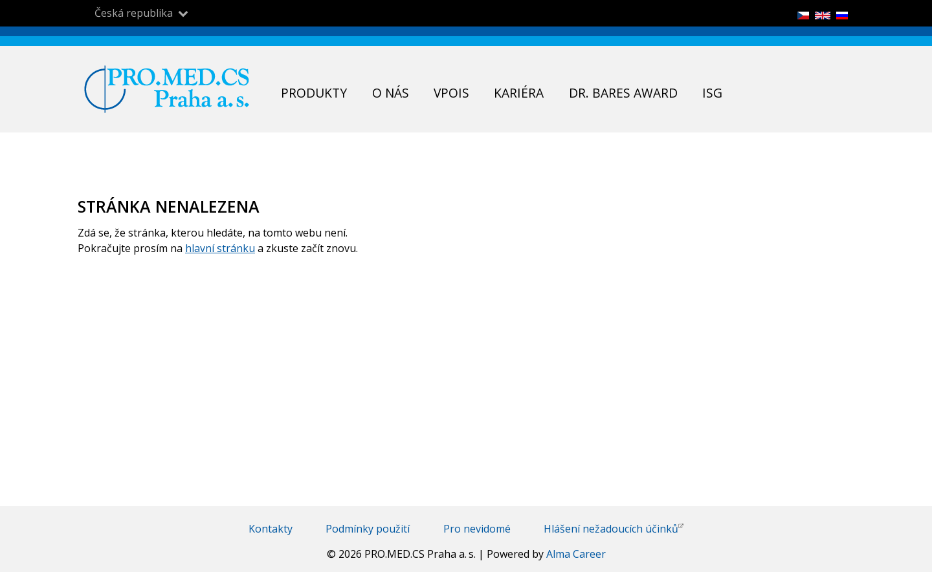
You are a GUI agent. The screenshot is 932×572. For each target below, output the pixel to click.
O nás (390, 92)
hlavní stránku (220, 248)
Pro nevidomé (477, 529)
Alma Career (576, 554)
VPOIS (451, 92)
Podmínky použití (368, 529)
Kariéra (519, 92)
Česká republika (133, 13)
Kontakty (271, 529)
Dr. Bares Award (623, 92)
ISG (712, 92)
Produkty (314, 92)
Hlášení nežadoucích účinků (613, 529)
